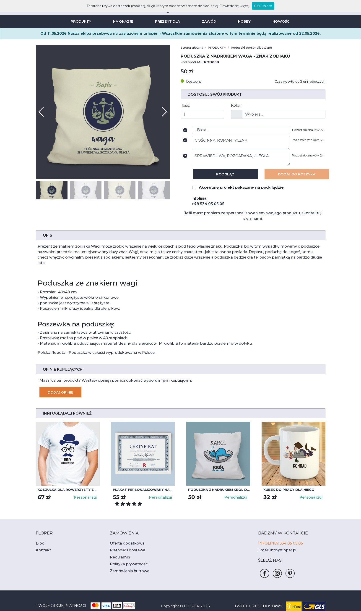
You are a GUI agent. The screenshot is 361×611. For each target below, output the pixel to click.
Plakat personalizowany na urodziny (144, 479)
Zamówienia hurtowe (127, 560)
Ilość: (185, 105)
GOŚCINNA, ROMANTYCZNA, (242, 143)
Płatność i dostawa (125, 539)
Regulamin (118, 546)
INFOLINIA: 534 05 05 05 (278, 532)
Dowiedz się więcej (229, 6)
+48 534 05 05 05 (206, 204)
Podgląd (225, 174)
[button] (164, 112)
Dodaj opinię (60, 381)
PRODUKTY (83, 21)
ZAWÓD (208, 21)
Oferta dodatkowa (124, 532)
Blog (39, 532)
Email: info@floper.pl (275, 539)
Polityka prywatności (126, 553)
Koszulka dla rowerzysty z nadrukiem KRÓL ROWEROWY (69, 479)
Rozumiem (255, 6)
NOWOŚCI (279, 21)
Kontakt (42, 539)
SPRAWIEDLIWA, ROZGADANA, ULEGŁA (242, 158)
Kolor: (236, 105)
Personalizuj (85, 486)
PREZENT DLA (168, 21)
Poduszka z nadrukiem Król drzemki (219, 479)
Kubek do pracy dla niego (287, 479)
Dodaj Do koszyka (297, 174)
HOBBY (242, 21)
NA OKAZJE (124, 21)
